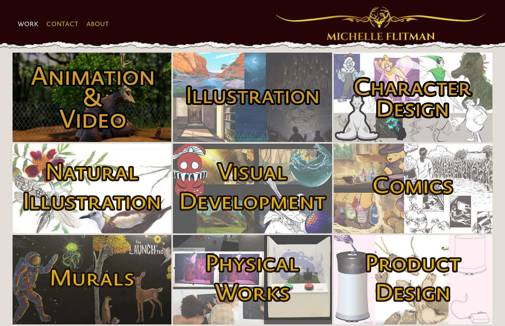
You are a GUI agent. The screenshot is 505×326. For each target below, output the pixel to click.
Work (28, 24)
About (97, 24)
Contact (62, 24)
